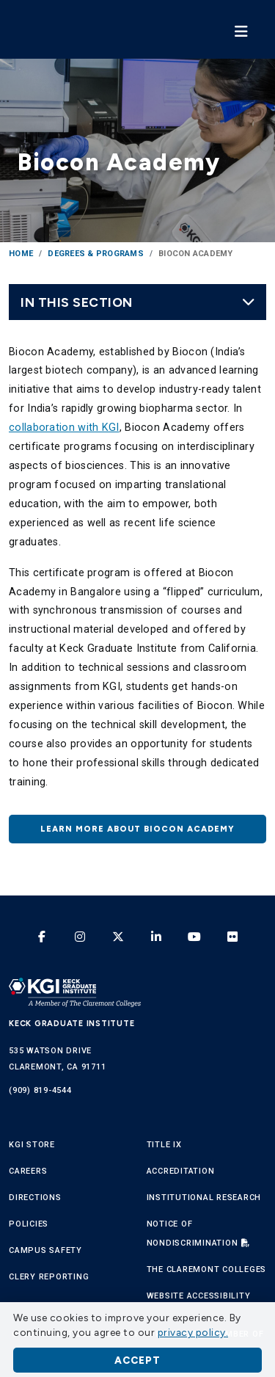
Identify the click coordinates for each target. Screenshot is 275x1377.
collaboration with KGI (64, 427)
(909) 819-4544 (40, 1090)
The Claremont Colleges (207, 1269)
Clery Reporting (49, 1277)
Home (21, 253)
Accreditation (181, 1171)
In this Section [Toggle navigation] (138, 302)
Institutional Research (204, 1197)
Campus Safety (45, 1250)
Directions (35, 1197)
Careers (28, 1171)
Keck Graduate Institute (71, 1023)
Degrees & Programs (96, 253)
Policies (28, 1224)
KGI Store (32, 1144)
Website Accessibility (199, 1296)
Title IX (164, 1144)
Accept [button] (137, 1360)
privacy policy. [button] (193, 1332)
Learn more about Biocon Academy (137, 829)
